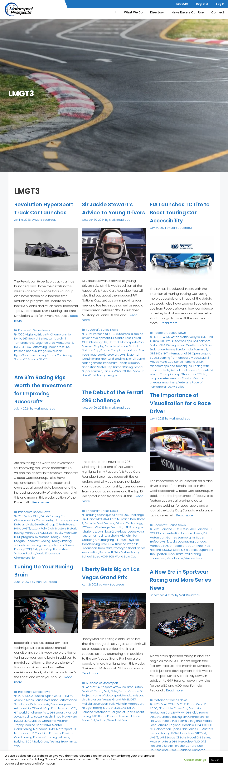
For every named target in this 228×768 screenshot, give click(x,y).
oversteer (33, 535)
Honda (123, 694)
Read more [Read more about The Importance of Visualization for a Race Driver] (184, 515)
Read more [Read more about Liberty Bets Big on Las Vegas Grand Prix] (90, 673)
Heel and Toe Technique (122, 357)
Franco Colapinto (93, 357)
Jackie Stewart (91, 361)
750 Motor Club (28, 515)
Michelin (110, 365)
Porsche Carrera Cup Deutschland (180, 741)
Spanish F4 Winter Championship (187, 367)
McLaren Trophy (56, 719)
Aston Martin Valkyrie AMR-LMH (190, 336)
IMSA (74, 523)
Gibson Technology (123, 522)
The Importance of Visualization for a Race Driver (176, 403)
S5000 (189, 743)
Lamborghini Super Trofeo (192, 536)
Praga (18, 357)
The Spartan (205, 548)
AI (34, 342)
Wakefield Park (101, 718)
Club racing (175, 711)
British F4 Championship (52, 342)
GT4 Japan (50, 711)
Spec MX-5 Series (169, 548)
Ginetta (38, 523)
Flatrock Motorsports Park (117, 349)
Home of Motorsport (105, 694)
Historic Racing (189, 727)
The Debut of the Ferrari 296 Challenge (113, 396)
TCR (110, 553)
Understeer (41, 547)
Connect (217, 12)
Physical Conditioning (28, 730)
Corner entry (43, 519)
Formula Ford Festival (95, 522)
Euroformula (183, 348)
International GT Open (176, 352)
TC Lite (169, 371)
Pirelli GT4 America (112, 542)
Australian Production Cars (195, 707)
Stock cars (156, 371)
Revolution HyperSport (37, 357)
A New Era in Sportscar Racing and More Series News (181, 580)
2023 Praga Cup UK (191, 703)
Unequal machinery (174, 375)
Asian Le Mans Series (27, 699)
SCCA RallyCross (36, 734)
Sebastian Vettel (127, 369)
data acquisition (63, 519)
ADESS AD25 (162, 336)
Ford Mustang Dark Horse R (122, 518)
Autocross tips (180, 340)
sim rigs (29, 543)
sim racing (60, 357)
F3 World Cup (39, 707)
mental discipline (93, 365)
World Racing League (132, 376)
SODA (153, 548)
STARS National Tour (163, 750)
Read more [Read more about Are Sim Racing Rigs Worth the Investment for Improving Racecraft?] (40, 502)
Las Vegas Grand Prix (103, 698)
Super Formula (120, 372)
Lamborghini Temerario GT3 (57, 346)
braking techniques (98, 514)
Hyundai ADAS (67, 711)
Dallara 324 (157, 344)
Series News (40, 338)
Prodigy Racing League (55, 535)
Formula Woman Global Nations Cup (116, 353)
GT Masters (171, 727)
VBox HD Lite (109, 376)
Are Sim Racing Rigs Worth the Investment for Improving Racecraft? (46, 389)
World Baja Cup (124, 553)
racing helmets (67, 730)
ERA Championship (172, 715)
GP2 (208, 348)
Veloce (86, 718)
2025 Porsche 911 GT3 (100, 341)
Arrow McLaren (121, 686)
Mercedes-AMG (67, 723)
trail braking (172, 552)
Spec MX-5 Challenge (194, 747)
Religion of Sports (108, 710)
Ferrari (120, 690)
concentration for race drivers (179, 532)
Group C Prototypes (57, 523)
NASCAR (108, 706)
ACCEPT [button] (216, 759)
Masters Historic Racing (61, 527)
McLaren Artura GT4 (185, 735)
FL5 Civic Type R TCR (199, 715)
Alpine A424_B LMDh (57, 695)
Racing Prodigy (38, 539)
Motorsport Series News (169, 700)
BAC (45, 699)
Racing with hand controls (183, 364)
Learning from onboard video (169, 356)
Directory (157, 12)
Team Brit (130, 714)
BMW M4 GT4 (158, 711)
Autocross (121, 341)
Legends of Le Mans (27, 350)
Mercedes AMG (24, 531)
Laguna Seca (200, 352)
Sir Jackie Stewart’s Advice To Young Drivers (110, 212)
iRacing (19, 715)
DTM (186, 711)
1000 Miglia (25, 342)
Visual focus (205, 552)
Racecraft (24, 338)
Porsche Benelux (61, 354)
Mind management (129, 365)
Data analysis (23, 523)
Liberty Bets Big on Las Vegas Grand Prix (112, 573)
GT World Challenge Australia (111, 524)
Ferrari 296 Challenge (127, 514)
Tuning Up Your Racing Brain (36, 570)
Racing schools (59, 539)
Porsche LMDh (177, 360)
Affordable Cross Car (163, 707)
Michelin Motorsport (116, 702)
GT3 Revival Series (25, 346)
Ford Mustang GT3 (61, 707)
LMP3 (117, 530)
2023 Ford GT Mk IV (166, 703)
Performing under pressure (31, 354)
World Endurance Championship (35, 551)
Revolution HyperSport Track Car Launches (45, 212)
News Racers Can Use (188, 12)
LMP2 (54, 350)
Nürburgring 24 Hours (110, 538)
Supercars (189, 548)
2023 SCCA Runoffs (30, 695)
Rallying (19, 734)
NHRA (117, 706)
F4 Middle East (118, 345)
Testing (52, 734)
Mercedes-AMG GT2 (163, 739)
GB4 (164, 723)
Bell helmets (198, 340)
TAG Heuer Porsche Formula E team (113, 712)
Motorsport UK (23, 726)
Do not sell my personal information (30, 764)
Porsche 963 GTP (188, 739)
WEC (17, 738)
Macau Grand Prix (33, 719)
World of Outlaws (188, 750)
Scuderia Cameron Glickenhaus (178, 744)
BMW (112, 690)
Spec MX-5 (99, 553)
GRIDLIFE (174, 723)
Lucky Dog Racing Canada (176, 540)
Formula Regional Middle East (169, 719)
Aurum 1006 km (160, 340)
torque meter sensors (188, 371)
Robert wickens (106, 369)
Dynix (72, 342)
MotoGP (97, 706)
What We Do (133, 12)
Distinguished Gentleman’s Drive (187, 344)
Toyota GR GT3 (52, 361)
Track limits (157, 552)
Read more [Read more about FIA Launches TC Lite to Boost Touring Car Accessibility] (169, 323)
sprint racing (129, 710)
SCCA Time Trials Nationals (188, 544)
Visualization (158, 556)
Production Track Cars (96, 546)
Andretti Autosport (98, 686)
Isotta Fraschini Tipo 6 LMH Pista (45, 715)
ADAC (209, 703)
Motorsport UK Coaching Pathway (56, 726)
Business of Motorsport (101, 682)
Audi (105, 690)
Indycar (134, 694)
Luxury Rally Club (34, 527)
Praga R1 (130, 542)
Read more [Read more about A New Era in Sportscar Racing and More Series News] (174, 690)
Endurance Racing (162, 348)
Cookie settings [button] (195, 759)
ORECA (62, 350)
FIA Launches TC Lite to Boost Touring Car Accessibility (179, 212)
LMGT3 (45, 350)
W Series (176, 379)
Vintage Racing (60, 547)
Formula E (198, 348)
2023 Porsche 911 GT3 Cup (171, 528)
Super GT (36, 361)
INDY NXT (155, 352)
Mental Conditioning (124, 361)
